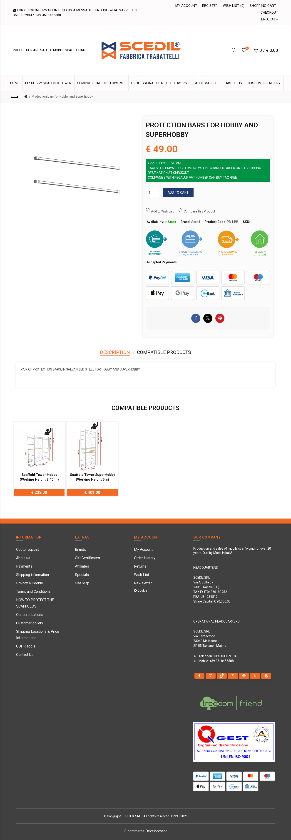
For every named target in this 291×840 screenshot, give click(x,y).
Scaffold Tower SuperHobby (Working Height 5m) (92, 477)
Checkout (269, 12)
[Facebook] (199, 676)
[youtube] (266, 676)
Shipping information (32, 575)
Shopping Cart (263, 6)
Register (210, 6)
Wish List (141, 575)
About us (23, 558)
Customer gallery (29, 623)
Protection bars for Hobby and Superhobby (62, 96)
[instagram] (211, 676)
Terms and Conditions (33, 591)
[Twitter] (233, 676)
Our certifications (29, 615)
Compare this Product (199, 211)
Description (115, 352)
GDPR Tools (25, 646)
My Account (186, 6)
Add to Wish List (162, 211)
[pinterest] (244, 676)
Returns (140, 566)
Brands (80, 549)
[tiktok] (222, 676)
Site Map (82, 583)
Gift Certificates (87, 558)
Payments (24, 566)
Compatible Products (164, 352)
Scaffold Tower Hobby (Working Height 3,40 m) (39, 477)
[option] (39, 458)
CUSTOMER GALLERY (264, 83)
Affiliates (82, 566)
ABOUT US (234, 83)
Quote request (27, 549)
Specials (82, 575)
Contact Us (24, 654)
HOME (15, 83)
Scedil (195, 222)
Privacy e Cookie (29, 583)
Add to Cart (178, 192)
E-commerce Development (145, 831)
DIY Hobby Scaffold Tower (48, 83)
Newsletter (143, 583)
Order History (144, 558)
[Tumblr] (255, 676)
